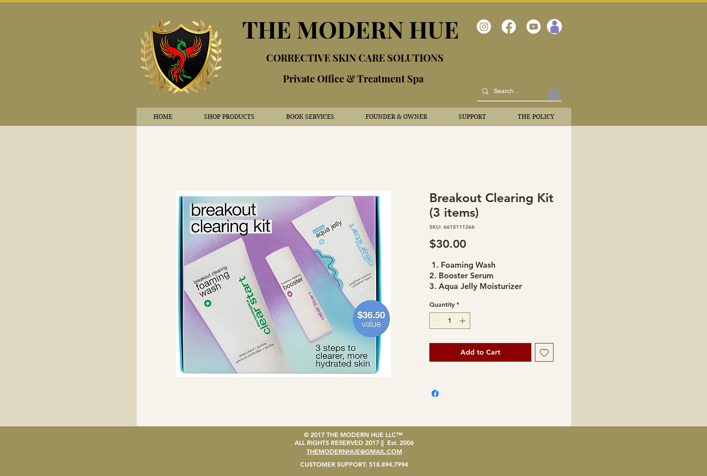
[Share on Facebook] (435, 393)
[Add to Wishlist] (544, 352)
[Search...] (518, 91)
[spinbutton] (450, 320)
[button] (230, 116)
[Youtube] (533, 27)
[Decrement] (436, 320)
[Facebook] (509, 27)
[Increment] (463, 320)
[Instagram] (484, 27)
